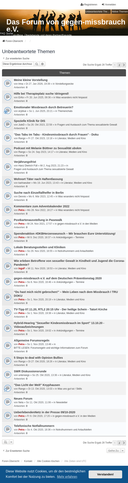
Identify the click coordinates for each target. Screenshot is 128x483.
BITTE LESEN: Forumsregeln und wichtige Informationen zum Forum (51, 347)
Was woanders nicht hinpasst (71, 97)
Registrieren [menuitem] (89, 4)
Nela (21, 402)
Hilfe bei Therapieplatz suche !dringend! (41, 93)
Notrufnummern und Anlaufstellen (75, 251)
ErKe (21, 97)
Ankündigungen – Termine (70, 237)
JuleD (21, 124)
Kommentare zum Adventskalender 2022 (41, 206)
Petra (21, 210)
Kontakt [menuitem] (28, 461)
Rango (22, 138)
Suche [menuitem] (9, 33)
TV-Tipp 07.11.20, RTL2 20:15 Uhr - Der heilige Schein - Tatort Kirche (60, 309)
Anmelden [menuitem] (108, 4)
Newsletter (62, 402)
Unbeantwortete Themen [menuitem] (98, 11)
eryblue (22, 111)
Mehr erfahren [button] (67, 476)
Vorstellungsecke (64, 83)
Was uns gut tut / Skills (70, 388)
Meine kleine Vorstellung (31, 80)
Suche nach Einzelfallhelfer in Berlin (39, 192)
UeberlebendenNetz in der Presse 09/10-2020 (44, 412)
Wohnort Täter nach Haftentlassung (38, 179)
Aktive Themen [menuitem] (120, 11)
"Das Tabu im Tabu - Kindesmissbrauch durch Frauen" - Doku (56, 134)
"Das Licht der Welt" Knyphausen (37, 385)
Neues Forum (23, 398)
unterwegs (24, 375)
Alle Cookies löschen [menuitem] (48, 461)
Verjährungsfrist (25, 161)
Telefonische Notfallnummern (34, 425)
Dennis (22, 196)
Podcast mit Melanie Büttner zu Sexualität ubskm (47, 148)
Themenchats (65, 111)
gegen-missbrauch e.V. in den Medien (77, 223)
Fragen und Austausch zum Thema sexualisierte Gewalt (87, 124)
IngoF (21, 268)
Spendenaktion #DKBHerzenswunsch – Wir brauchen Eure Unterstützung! (65, 233)
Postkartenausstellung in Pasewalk (38, 220)
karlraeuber (24, 182)
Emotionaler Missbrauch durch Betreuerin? (43, 107)
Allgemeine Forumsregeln (31, 340)
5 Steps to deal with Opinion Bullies (38, 357)
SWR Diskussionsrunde (30, 371)
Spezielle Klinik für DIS (29, 121)
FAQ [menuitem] (2, 33)
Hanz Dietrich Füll (28, 165)
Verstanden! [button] (105, 474)
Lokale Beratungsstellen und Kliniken (40, 247)
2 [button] (119, 65)
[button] (124, 65)
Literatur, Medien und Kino (72, 138)
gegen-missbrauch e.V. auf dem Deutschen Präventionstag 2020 (58, 278)
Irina (20, 83)
